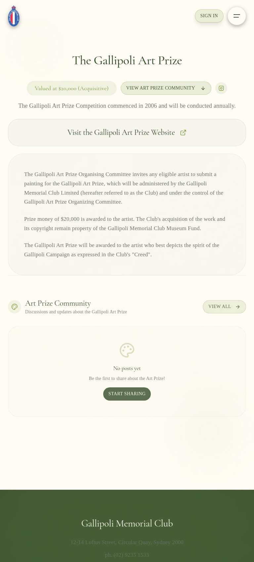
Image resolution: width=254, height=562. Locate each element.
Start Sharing (127, 395)
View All (224, 308)
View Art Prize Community (166, 88)
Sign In (209, 15)
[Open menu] (237, 16)
